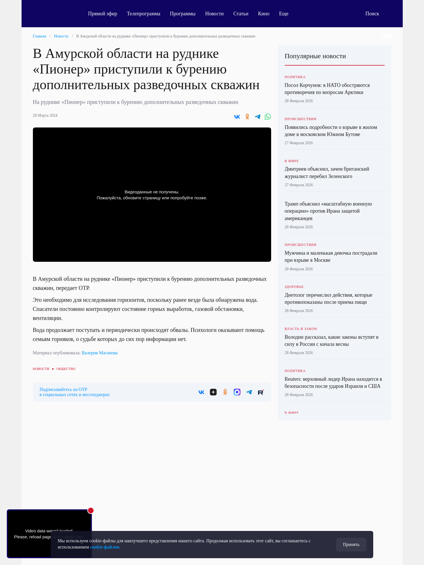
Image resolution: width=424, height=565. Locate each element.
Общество (65, 369)
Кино (263, 13)
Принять (351, 544)
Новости (214, 13)
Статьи (240, 13)
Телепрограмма (143, 13)
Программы (182, 13)
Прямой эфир (102, 13)
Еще (287, 13)
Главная (39, 36)
